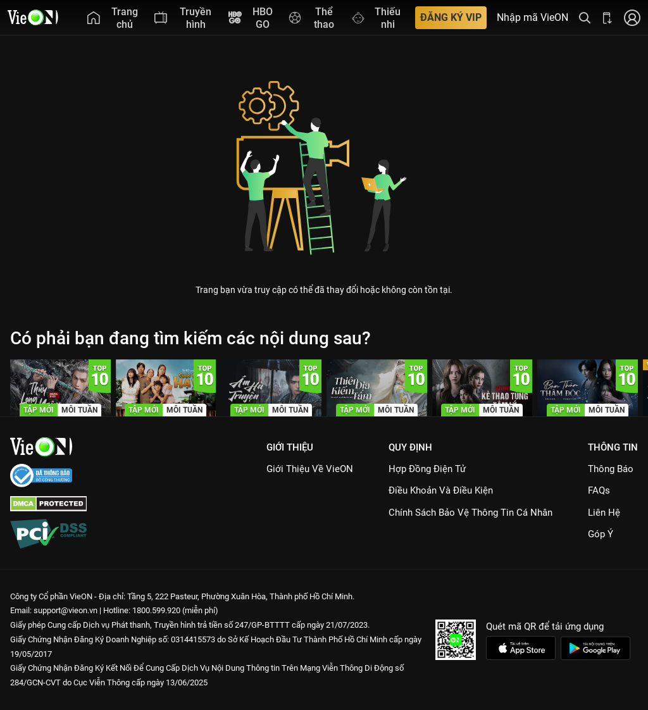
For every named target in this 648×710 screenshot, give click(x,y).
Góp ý (600, 534)
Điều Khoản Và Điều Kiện (441, 490)
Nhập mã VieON (532, 18)
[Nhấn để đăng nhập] (632, 17)
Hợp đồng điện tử (427, 469)
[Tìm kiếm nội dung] (584, 17)
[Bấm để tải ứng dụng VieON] (607, 17)
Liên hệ (604, 512)
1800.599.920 (156, 610)
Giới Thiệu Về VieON (309, 469)
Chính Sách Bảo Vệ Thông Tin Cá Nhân (470, 512)
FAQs (599, 490)
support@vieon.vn (65, 610)
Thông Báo (610, 469)
